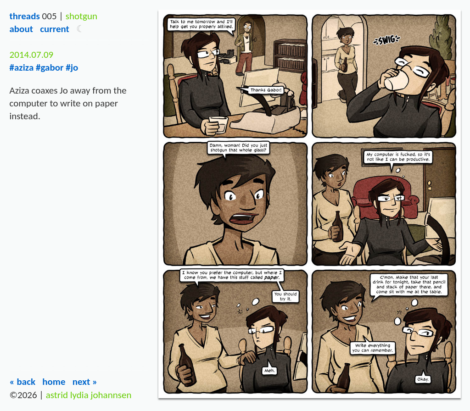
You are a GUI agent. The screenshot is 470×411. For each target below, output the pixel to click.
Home (53, 382)
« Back (22, 382)
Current (54, 29)
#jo (72, 67)
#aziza (21, 67)
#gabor (49, 67)
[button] (80, 29)
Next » (85, 382)
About (21, 29)
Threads (24, 16)
